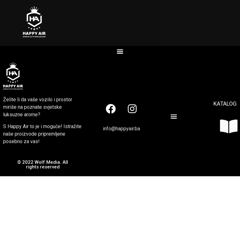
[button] (120, 51)
